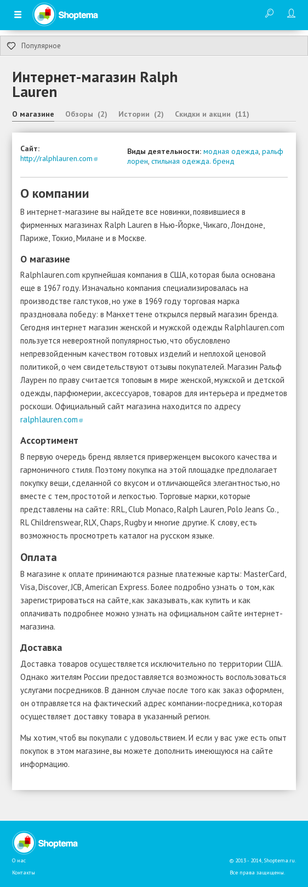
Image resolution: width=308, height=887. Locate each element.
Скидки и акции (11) (212, 114)
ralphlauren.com (49, 419)
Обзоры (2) (86, 114)
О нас (19, 860)
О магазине (33, 114)
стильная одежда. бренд (193, 161)
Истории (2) (141, 114)
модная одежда (231, 151)
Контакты (23, 872)
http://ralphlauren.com (56, 158)
